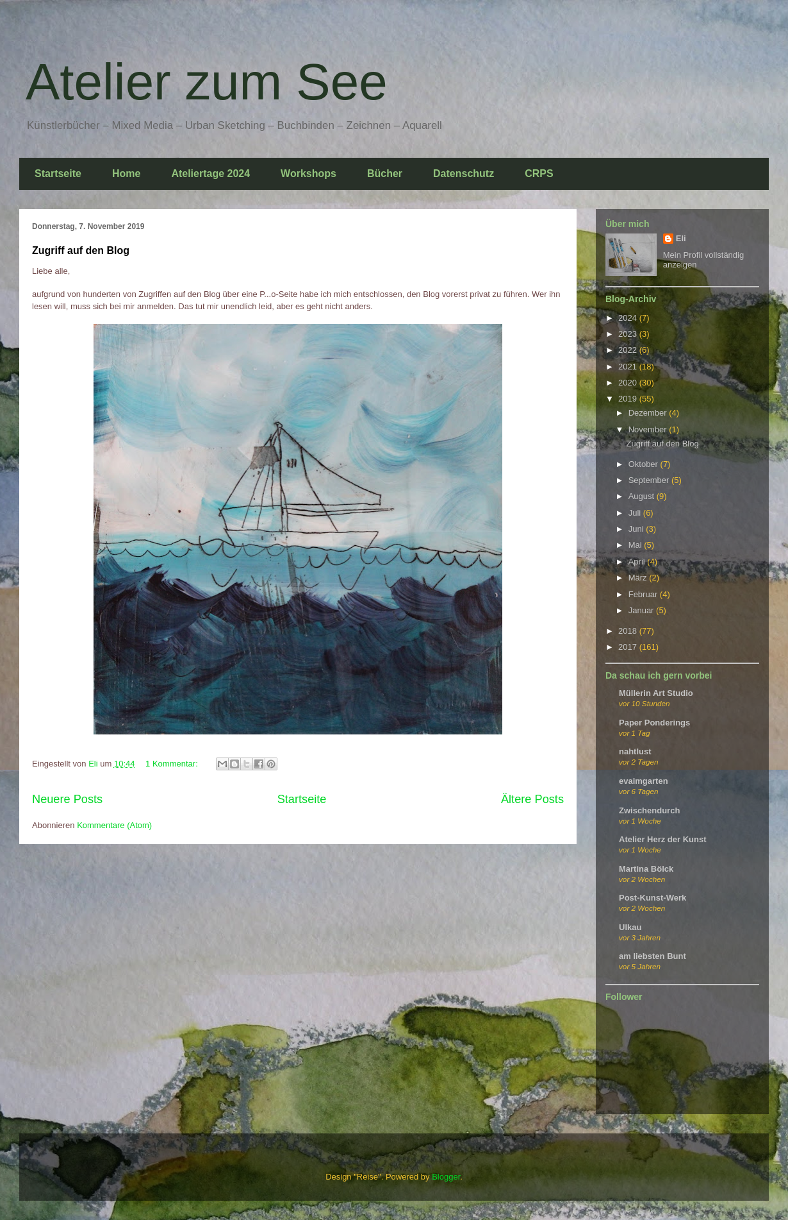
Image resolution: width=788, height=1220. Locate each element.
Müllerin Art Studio (656, 693)
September (649, 480)
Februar (644, 594)
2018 (628, 631)
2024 (628, 318)
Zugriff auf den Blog (80, 250)
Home (126, 173)
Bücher (384, 173)
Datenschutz (463, 173)
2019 (628, 398)
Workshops (308, 173)
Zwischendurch (649, 810)
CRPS (539, 173)
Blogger (446, 1177)
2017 (628, 647)
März (639, 577)
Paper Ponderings (654, 722)
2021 (628, 366)
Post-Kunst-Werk (652, 897)
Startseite (58, 173)
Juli (635, 513)
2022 (628, 350)
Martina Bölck (646, 869)
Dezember (648, 413)
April (638, 561)
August (642, 496)
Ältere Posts (532, 799)
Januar (642, 610)
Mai (636, 545)
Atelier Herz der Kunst (663, 839)
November (648, 429)
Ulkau (630, 927)
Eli (681, 238)
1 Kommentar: (172, 763)
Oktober (644, 464)
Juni (637, 529)
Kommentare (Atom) (114, 825)
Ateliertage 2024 (210, 173)
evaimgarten (643, 781)
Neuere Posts (67, 799)
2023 (628, 334)
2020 (628, 382)
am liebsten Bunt (652, 956)
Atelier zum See (207, 81)
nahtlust (635, 751)
